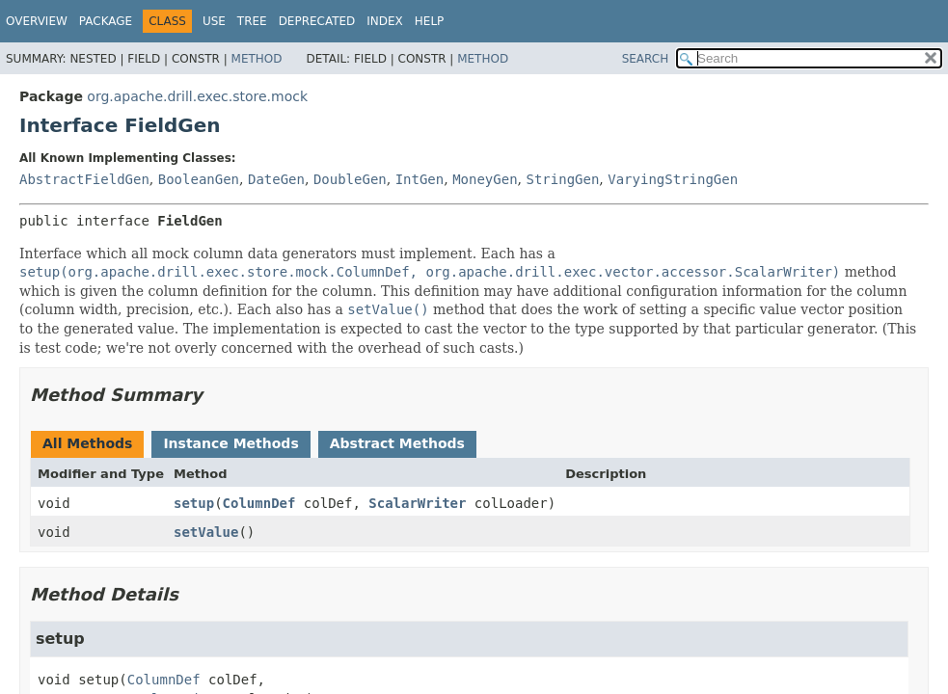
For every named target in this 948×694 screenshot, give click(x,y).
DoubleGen (350, 179)
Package (105, 21)
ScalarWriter (417, 503)
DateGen (276, 179)
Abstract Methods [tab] (397, 443)
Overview (37, 21)
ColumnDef (259, 503)
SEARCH (645, 59)
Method (257, 59)
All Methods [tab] (87, 443)
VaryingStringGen (673, 179)
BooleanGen (198, 179)
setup (194, 503)
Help (430, 21)
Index (384, 21)
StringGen (562, 179)
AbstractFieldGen (84, 179)
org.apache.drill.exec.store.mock (197, 96)
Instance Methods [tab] (230, 443)
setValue (206, 532)
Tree (252, 21)
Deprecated (317, 21)
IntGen (420, 179)
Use (214, 21)
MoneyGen (484, 179)
